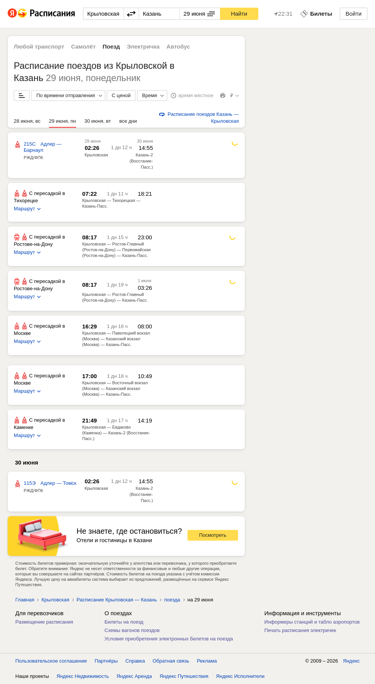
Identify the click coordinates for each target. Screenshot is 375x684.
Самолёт (83, 46)
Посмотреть (213, 535)
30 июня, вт (98, 121)
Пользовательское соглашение (51, 661)
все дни (128, 121)
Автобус (178, 46)
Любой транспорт (39, 46)
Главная (24, 600)
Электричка (143, 46)
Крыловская (96, 155)
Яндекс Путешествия (184, 676)
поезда (172, 600)
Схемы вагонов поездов (132, 630)
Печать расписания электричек (300, 630)
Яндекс (351, 661)
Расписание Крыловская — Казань (117, 600)
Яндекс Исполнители (240, 676)
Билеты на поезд (123, 622)
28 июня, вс (27, 121)
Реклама (207, 661)
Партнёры (106, 661)
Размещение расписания (44, 622)
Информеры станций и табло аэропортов (312, 622)
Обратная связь (171, 661)
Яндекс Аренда (134, 676)
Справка (135, 661)
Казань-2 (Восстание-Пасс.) (141, 161)
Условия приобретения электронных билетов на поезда (168, 639)
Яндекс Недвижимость (83, 676)
